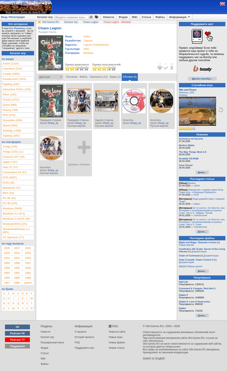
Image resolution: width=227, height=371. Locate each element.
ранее (28, 282)
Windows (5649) (12, 208)
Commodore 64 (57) (15, 172)
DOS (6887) (10, 177)
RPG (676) (9, 115)
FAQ (77, 342)
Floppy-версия (186, 245)
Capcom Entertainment (96, 44)
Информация (179, 17)
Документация (199, 251)
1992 (17, 272)
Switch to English (154, 358)
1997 (28, 262)
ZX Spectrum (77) (13, 237)
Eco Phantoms (17, 28)
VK (17, 326)
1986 (17, 282)
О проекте (80, 331)
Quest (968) (10, 104)
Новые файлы (117, 342)
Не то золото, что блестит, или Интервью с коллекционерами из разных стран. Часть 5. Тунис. (202, 222)
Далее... (202, 172)
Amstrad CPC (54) (14, 156)
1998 (17, 262)
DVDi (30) (8, 182)
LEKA (197, 185)
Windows (183, 92)
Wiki (134, 17)
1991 (28, 272)
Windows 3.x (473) (14, 213)
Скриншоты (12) (98, 76)
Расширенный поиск (52, 342)
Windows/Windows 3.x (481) (16, 231)
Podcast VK (17, 333)
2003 (86, 48)
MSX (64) (8, 192)
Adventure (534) (12, 68)
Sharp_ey (53, 123)
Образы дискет (195, 266)
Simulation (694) (12, 120)
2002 (7, 258)
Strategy (183, 95)
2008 (7, 248)
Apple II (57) (10, 162)
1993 (7, 272)
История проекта (84, 337)
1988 (28, 277)
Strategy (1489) (12, 130)
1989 (17, 277)
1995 (17, 267)
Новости (108, 17)
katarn (197, 204)
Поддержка (17, 346)
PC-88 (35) (9, 198)
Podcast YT (17, 339)
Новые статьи (117, 347)
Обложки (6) (130, 76)
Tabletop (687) (11, 135)
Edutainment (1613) (14, 79)
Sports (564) (10, 125)
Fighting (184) (11, 84)
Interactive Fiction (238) (17, 89)
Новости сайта (117, 331)
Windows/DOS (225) (15, 223)
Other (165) (9, 94)
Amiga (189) (10, 146)
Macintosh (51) (11, 187)
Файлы (160, 17)
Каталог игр (45, 17)
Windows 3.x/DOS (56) (16, 218)
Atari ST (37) (10, 167)
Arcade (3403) (11, 73)
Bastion (192, 183)
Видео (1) (115, 76)
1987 (7, 282)
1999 (7, 262)
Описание (71, 76)
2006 (28, 248)
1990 (7, 277)
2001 (17, 258)
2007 (17, 248)
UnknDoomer (200, 215)
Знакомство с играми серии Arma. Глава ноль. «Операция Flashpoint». (201, 190)
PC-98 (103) (10, 203)
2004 (17, 253)
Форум (123, 17)
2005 (7, 253)
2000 (28, 258)
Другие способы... (202, 78)
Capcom (88, 40)
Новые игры (116, 337)
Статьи (146, 17)
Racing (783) (10, 109)
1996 (7, 267)
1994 (28, 267)
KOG (196, 194)
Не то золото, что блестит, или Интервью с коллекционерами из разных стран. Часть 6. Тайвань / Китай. (202, 210)
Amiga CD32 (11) (13, 151)
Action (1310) (11, 63)
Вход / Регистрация (13, 17)
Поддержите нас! (84, 347)
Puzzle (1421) (11, 99)
